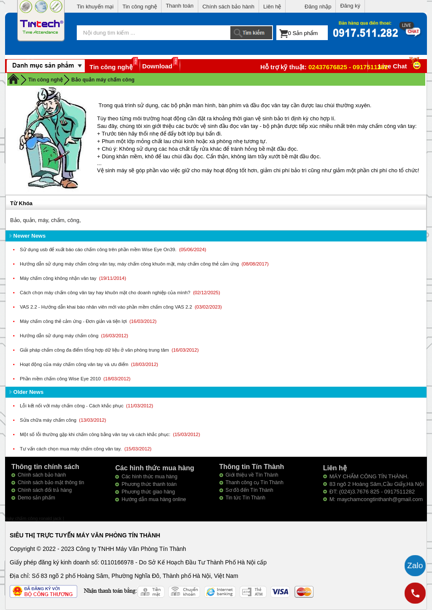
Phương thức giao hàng (148, 492)
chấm (58, 220)
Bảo (15, 220)
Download (157, 66)
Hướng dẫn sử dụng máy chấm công (60, 335)
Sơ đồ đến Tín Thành (249, 490)
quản (29, 220)
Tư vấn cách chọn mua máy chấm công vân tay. (71, 448)
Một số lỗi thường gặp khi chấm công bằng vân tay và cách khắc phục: (96, 434)
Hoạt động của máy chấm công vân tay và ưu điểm (75, 364)
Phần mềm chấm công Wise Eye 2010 (61, 378)
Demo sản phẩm (36, 498)
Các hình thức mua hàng (149, 477)
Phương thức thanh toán (149, 484)
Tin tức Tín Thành (246, 498)
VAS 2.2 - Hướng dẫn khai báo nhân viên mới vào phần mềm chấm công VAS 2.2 (106, 306)
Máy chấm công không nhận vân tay (59, 278)
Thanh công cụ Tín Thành (255, 482)
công (73, 220)
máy (43, 220)
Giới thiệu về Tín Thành (252, 475)
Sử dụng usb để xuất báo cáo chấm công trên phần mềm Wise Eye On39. (99, 249)
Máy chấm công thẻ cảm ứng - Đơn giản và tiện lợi (74, 321)
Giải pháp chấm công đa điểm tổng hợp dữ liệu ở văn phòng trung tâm (95, 349)
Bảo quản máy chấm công (103, 80)
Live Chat (400, 66)
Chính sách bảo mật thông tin (51, 482)
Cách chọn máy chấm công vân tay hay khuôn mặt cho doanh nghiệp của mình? (106, 292)
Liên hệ (272, 6)
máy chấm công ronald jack (34, 518)
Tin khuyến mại (95, 6)
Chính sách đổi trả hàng (45, 490)
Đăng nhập (318, 6)
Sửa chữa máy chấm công (49, 420)
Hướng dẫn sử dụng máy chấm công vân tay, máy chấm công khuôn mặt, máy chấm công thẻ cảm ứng (130, 263)
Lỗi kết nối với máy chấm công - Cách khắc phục (72, 405)
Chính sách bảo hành (228, 6)
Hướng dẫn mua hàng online (154, 499)
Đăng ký (350, 6)
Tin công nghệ (139, 6)
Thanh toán (180, 6)
